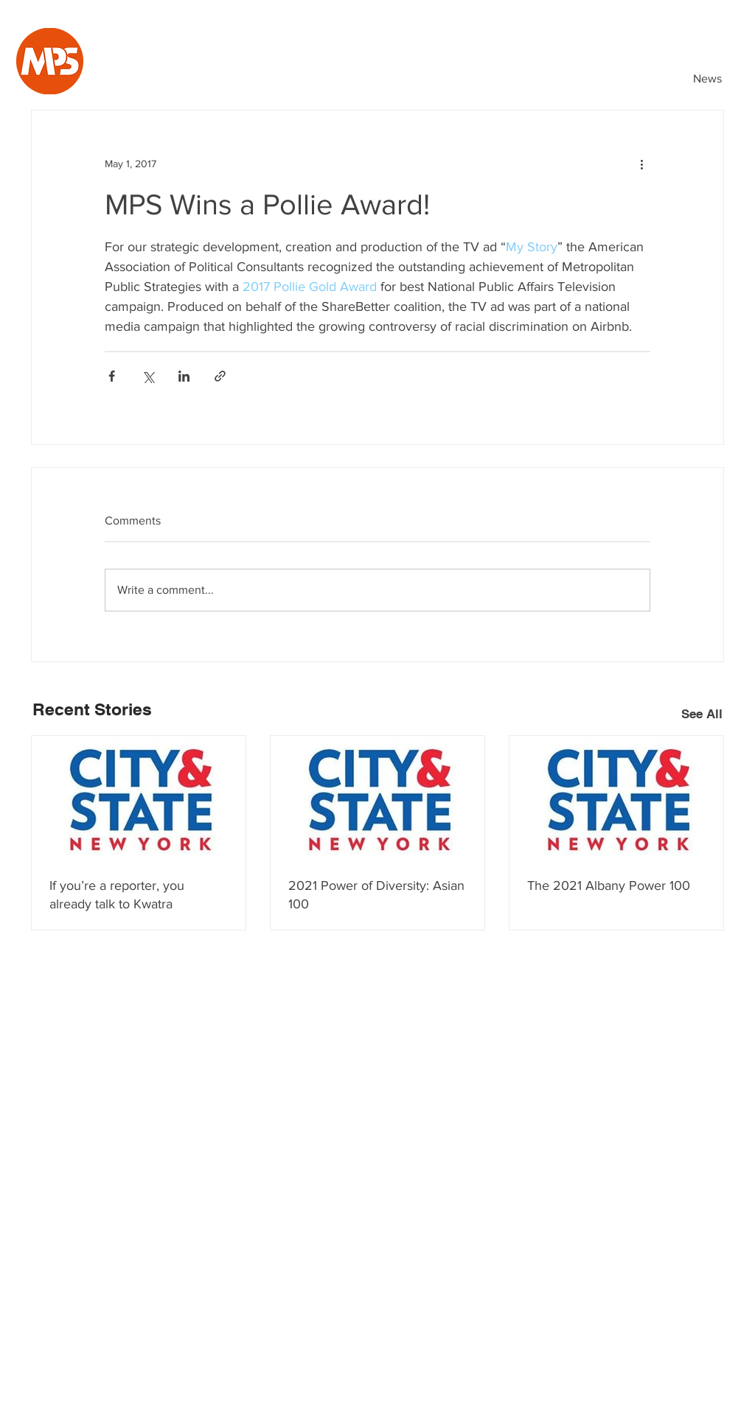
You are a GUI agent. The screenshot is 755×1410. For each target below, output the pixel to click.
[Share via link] (220, 376)
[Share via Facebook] (112, 376)
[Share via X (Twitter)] (148, 376)
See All (702, 713)
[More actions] (641, 163)
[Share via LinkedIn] (184, 376)
